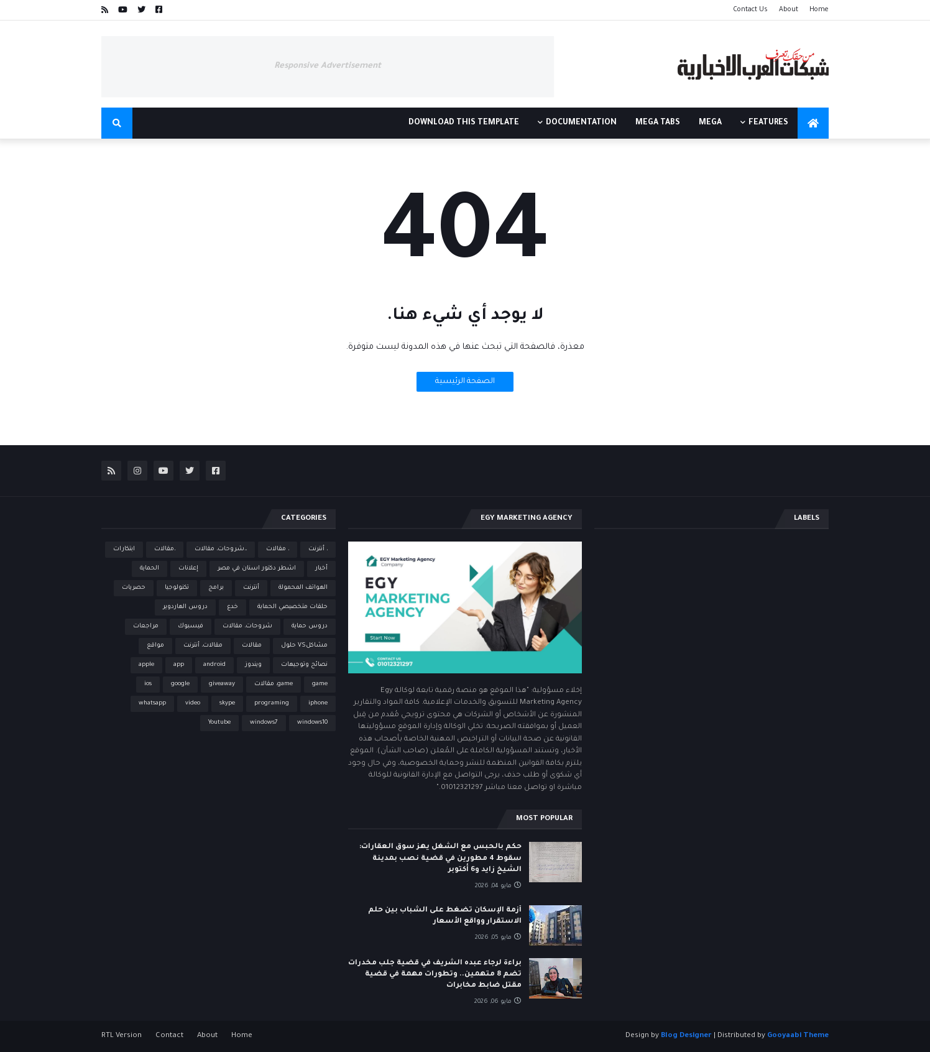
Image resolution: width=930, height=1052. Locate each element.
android (214, 665)
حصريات (133, 587)
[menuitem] (813, 123)
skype (227, 703)
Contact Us (750, 10)
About (788, 10)
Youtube (219, 722)
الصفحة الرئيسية (465, 381)
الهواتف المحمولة (303, 587)
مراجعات (146, 626)
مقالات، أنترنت (203, 645)
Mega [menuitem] (710, 123)
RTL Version (121, 1036)
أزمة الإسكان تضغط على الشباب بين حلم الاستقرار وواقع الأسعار (445, 916)
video (192, 703)
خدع (232, 607)
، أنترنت (318, 549)
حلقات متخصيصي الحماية (292, 607)
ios (148, 684)
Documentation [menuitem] (581, 123)
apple (146, 665)
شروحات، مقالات (247, 626)
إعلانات (188, 568)
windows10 (312, 722)
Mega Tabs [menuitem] (657, 123)
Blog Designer (686, 1036)
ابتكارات (124, 549)
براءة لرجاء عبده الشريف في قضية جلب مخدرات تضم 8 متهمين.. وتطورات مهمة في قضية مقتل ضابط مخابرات (435, 974)
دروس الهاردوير (185, 607)
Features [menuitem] (768, 123)
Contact (169, 1036)
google (180, 684)
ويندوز (253, 665)
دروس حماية (310, 626)
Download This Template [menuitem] (463, 123)
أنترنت (251, 587)
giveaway (222, 684)
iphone (318, 703)
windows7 (264, 722)
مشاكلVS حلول (304, 645)
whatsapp (152, 703)
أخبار (321, 568)
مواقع (155, 645)
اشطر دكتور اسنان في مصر (257, 568)
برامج (216, 587)
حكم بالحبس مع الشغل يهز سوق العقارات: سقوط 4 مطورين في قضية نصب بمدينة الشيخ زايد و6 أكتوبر (440, 858)
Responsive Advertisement (327, 66)
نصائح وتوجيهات (304, 665)
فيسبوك (190, 626)
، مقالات (277, 549)
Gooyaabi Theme (798, 1036)
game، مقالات (273, 684)
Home (819, 10)
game (320, 684)
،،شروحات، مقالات (221, 549)
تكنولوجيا (177, 587)
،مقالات (164, 549)
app (178, 665)
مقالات (252, 645)
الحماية (149, 568)
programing (271, 703)
